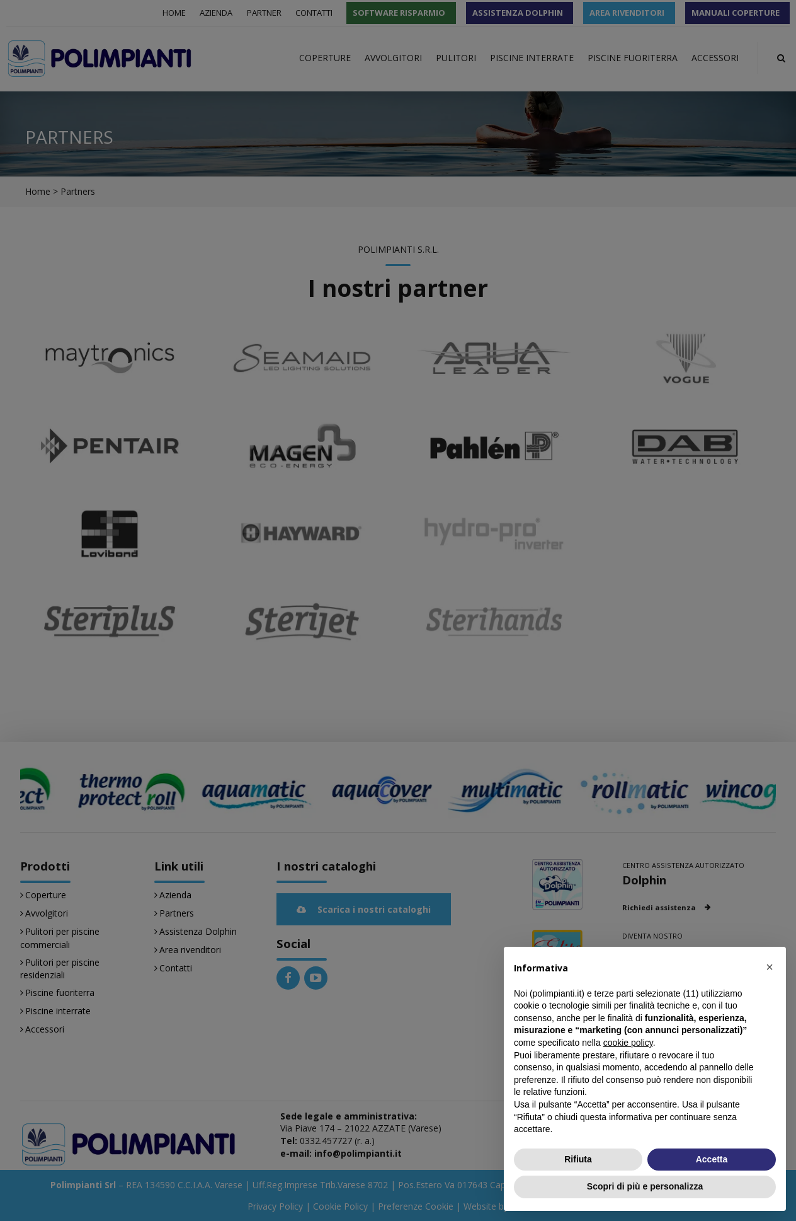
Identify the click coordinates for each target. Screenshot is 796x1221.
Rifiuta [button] (578, 1159)
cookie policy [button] (628, 1043)
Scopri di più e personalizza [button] (645, 1186)
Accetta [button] (712, 1159)
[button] (769, 967)
